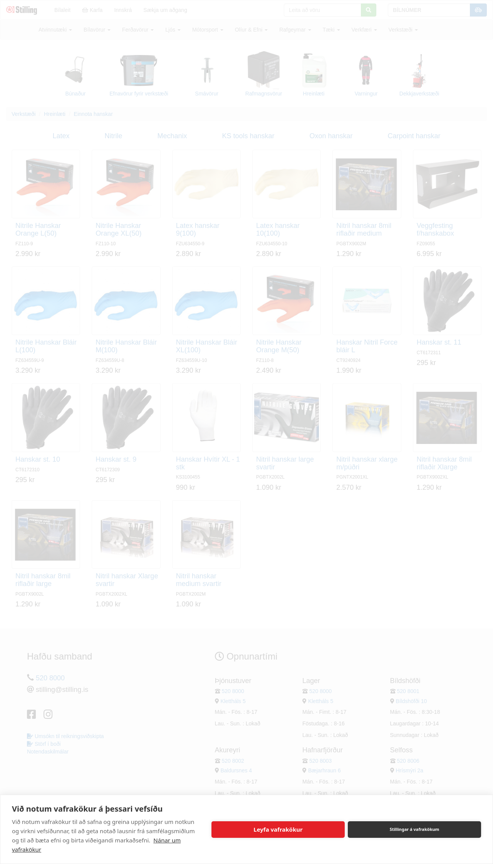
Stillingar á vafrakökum (414, 829)
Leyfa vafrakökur (277, 829)
